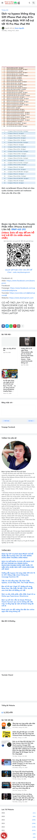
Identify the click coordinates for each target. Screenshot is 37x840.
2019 (18, 837)
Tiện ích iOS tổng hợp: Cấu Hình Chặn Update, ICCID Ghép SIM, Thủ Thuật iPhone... (18, 582)
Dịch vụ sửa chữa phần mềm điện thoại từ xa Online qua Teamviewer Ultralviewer (18, 595)
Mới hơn (6, 421)
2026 (18, 813)
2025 (18, 816)
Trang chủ (5, 10)
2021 (18, 830)
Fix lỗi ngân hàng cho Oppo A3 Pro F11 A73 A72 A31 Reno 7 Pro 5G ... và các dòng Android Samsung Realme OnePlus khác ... (9, 386)
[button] (2, 3)
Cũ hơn (31, 421)
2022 (18, 827)
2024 (18, 820)
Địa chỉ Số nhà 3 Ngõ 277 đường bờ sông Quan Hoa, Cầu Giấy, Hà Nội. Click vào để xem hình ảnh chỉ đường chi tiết (17, 588)
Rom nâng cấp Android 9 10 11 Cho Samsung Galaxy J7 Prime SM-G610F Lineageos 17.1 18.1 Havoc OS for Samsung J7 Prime (23, 762)
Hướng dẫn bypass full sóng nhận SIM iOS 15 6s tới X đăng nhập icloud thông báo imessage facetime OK (18, 575)
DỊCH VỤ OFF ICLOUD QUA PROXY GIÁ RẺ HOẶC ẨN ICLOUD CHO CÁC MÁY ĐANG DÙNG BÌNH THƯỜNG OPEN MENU (17, 556)
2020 (18, 834)
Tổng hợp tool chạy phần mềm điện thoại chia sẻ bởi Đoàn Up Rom (23, 724)
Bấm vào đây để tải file (9, 349)
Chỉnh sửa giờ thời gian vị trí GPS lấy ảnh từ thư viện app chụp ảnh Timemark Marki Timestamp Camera (23, 733)
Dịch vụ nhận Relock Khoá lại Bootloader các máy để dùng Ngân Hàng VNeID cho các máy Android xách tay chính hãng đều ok (23, 785)
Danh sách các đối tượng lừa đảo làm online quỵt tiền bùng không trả (18, 610)
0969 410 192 (18, 229)
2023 (18, 823)
